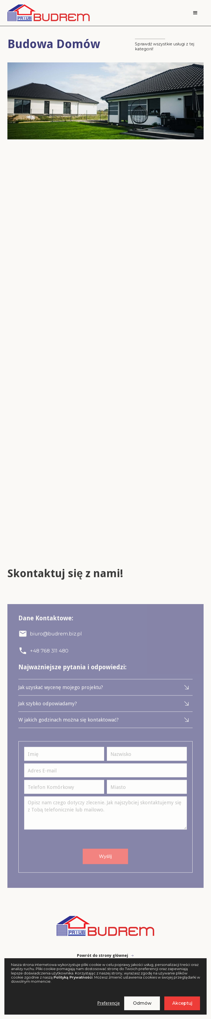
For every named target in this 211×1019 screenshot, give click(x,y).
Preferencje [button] (108, 1003)
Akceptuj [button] (182, 1003)
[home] (48, 13)
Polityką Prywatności (73, 977)
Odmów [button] (142, 1003)
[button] (195, 13)
